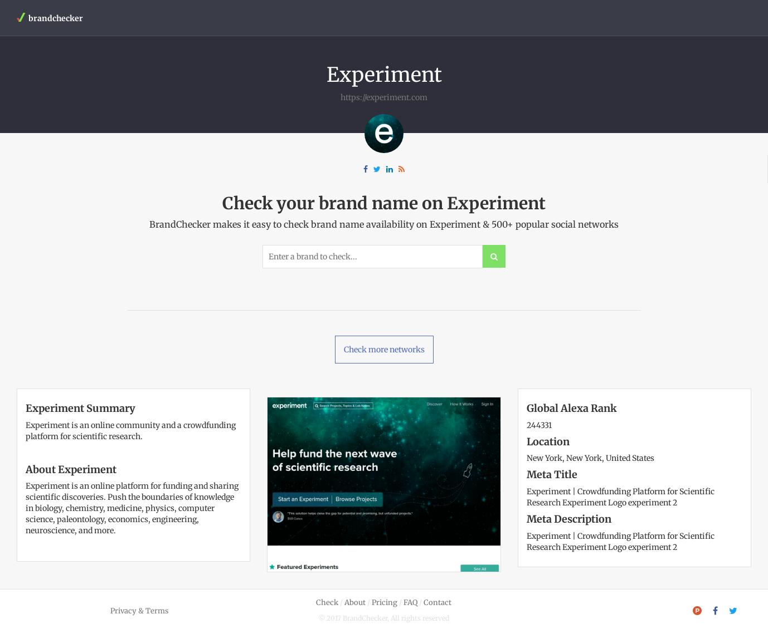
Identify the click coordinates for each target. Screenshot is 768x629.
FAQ (410, 602)
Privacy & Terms (139, 611)
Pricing (384, 602)
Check (327, 602)
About (355, 602)
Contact (437, 602)
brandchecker (50, 18)
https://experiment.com (384, 97)
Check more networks (384, 350)
